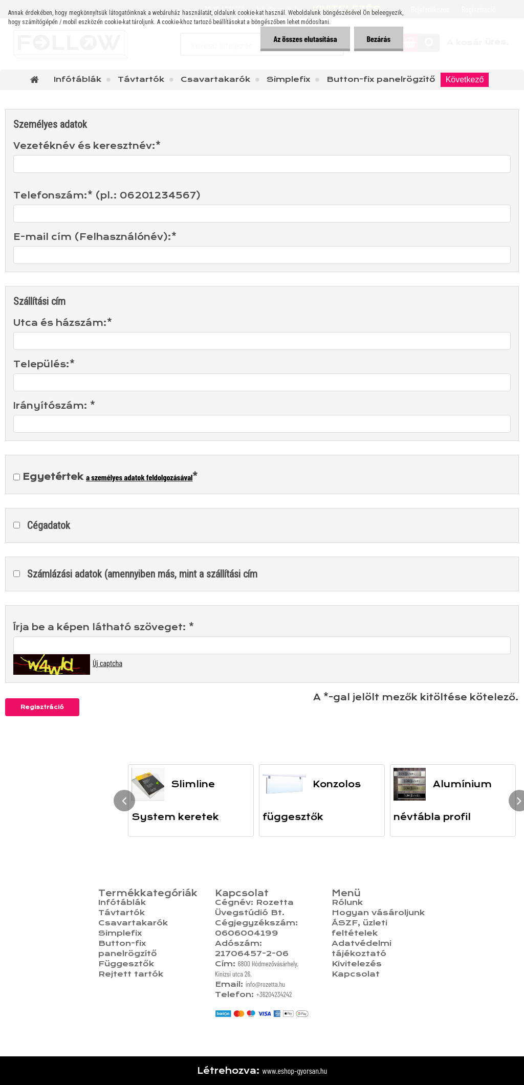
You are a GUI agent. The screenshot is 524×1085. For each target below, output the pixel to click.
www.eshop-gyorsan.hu (295, 1070)
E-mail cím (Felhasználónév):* (95, 237)
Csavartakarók (215, 79)
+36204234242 (274, 994)
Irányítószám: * (54, 406)
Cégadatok (48, 525)
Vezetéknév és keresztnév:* (87, 146)
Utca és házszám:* (62, 323)
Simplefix (288, 79)
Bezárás (378, 38)
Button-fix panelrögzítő (380, 79)
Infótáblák (77, 79)
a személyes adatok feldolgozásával (139, 477)
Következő (465, 79)
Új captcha (107, 663)
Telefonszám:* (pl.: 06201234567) (107, 195)
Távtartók (141, 79)
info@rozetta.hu (265, 984)
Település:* (44, 364)
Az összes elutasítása (305, 38)
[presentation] (124, 800)
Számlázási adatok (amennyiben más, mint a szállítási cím (142, 574)
